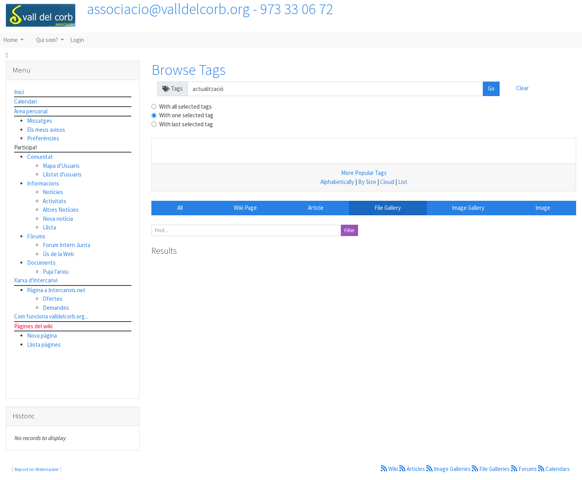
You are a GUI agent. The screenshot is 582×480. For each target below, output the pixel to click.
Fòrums (36, 236)
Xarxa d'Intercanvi (36, 280)
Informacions (43, 183)
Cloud (387, 181)
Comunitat (40, 156)
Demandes (56, 307)
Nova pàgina (42, 335)
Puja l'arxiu (56, 271)
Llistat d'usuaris (62, 174)
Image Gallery (468, 207)
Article (316, 207)
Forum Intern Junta (66, 245)
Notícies (53, 192)
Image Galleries (449, 469)
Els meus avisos (46, 129)
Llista (49, 227)
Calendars (554, 469)
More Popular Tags (364, 172)
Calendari (25, 101)
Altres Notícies (61, 209)
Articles (412, 469)
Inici (19, 92)
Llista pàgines (44, 344)
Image (542, 207)
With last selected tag (186, 124)
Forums (524, 469)
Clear (522, 88)
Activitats (54, 201)
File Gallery (388, 207)
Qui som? (47, 40)
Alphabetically (337, 181)
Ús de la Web (58, 254)
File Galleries (491, 469)
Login (77, 40)
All (180, 207)
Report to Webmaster (37, 469)
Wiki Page (245, 207)
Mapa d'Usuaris (61, 165)
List (402, 181)
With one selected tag (186, 115)
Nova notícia (58, 218)
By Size (367, 181)
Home (11, 40)
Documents (41, 262)
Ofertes (52, 298)
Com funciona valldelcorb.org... (51, 316)
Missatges (39, 120)
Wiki (390, 469)
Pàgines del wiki (33, 326)
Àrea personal (30, 111)
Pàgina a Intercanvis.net (56, 290)
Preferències (43, 138)
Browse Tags (188, 69)
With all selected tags (185, 106)
